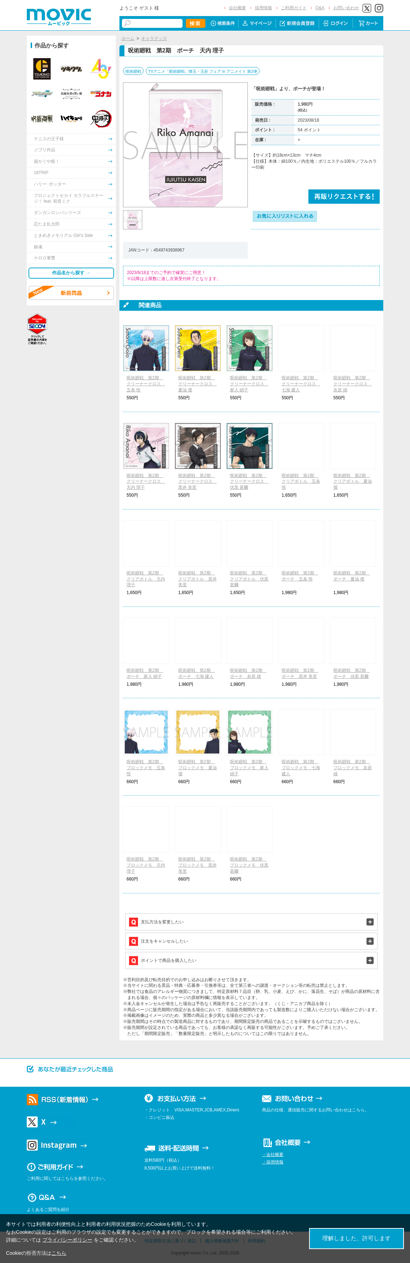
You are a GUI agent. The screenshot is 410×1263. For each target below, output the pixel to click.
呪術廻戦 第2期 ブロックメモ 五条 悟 (146, 767)
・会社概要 (272, 1154)
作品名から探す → (71, 272)
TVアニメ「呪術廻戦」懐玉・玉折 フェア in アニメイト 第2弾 (202, 71)
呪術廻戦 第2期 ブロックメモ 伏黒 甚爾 (249, 865)
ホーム (128, 38)
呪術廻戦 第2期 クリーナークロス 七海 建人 (301, 383)
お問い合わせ (346, 7)
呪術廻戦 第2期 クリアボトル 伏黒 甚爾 (249, 579)
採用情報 (263, 7)
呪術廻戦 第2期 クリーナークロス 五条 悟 (146, 383)
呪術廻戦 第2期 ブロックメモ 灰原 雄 (352, 767)
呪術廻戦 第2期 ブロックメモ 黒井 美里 (197, 865)
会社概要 (237, 7)
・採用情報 (272, 1162)
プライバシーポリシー (67, 1240)
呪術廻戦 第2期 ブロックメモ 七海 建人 (301, 767)
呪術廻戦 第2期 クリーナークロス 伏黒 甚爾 (249, 481)
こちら (58, 1253)
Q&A (320, 7)
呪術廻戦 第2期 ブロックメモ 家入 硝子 (249, 767)
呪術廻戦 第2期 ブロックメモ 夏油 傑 (197, 767)
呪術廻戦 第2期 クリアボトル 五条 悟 (301, 481)
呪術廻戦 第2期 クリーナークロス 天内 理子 (146, 481)
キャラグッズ (154, 38)
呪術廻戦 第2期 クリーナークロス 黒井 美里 (197, 481)
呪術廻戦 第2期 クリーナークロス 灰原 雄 (352, 383)
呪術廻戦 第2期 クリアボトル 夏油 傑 (352, 481)
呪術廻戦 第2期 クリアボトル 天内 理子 (146, 579)
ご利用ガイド (294, 7)
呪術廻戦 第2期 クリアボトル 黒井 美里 (197, 579)
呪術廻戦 (133, 71)
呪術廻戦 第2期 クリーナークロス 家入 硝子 (249, 383)
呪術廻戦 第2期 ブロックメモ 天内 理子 (146, 865)
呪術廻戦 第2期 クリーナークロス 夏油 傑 (197, 383)
